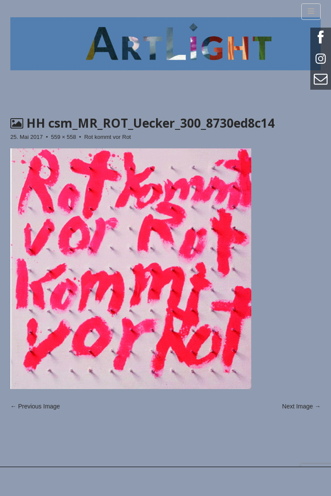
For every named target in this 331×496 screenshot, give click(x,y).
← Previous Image (35, 406)
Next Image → (301, 406)
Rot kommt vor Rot (107, 137)
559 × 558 (63, 137)
